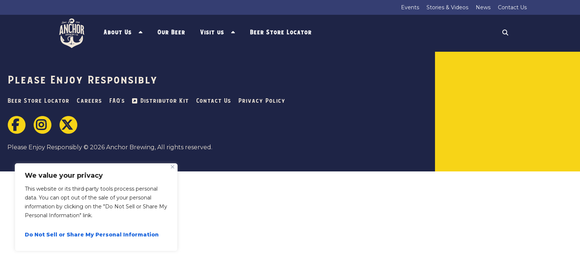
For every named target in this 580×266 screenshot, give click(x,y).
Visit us (212, 32)
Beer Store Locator (280, 32)
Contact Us (512, 7)
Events (410, 7)
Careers (89, 101)
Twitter (68, 125)
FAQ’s (117, 101)
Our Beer (171, 32)
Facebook (16, 125)
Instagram (42, 125)
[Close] (172, 166)
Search (505, 33)
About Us (117, 32)
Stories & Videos (447, 7)
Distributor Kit (164, 101)
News (483, 7)
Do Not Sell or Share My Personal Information (92, 234)
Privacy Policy (261, 101)
